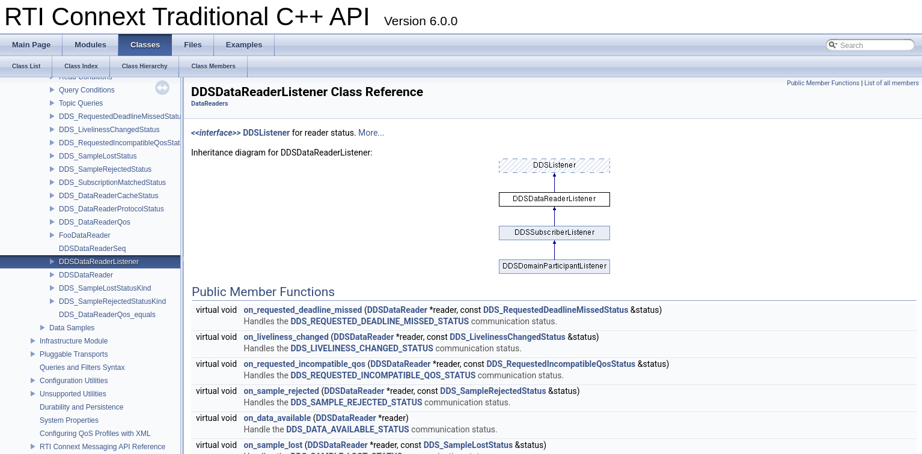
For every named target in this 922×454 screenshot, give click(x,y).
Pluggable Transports (74, 354)
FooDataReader (84, 235)
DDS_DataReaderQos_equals (107, 314)
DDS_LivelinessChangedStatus (109, 130)
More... (371, 133)
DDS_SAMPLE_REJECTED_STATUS (356, 402)
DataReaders (209, 103)
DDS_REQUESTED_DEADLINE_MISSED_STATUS (379, 321)
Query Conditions (87, 90)
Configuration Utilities (74, 381)
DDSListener (266, 133)
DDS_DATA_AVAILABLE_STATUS (347, 429)
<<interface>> (216, 133)
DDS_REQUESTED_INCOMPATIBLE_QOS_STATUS (382, 375)
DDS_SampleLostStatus (97, 156)
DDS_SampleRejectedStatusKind (112, 301)
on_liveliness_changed (286, 337)
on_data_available (277, 418)
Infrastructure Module (74, 341)
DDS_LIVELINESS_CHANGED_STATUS (361, 348)
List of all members (891, 83)
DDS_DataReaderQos (94, 222)
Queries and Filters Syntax (82, 367)
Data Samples (71, 328)
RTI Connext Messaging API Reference (102, 447)
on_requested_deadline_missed (303, 310)
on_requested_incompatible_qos (304, 364)
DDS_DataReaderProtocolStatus (111, 209)
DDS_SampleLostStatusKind (105, 288)
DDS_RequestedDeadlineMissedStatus (122, 116)
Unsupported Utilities (73, 394)
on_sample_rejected (281, 391)
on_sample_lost (273, 445)
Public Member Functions (823, 83)
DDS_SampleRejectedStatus (105, 169)
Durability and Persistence (81, 407)
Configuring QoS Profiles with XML (95, 433)
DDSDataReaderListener (99, 262)
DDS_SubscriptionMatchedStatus (112, 182)
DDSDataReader (86, 275)
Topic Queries (81, 103)
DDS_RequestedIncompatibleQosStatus (123, 143)
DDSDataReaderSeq (92, 248)
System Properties (69, 420)
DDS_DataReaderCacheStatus (108, 196)
